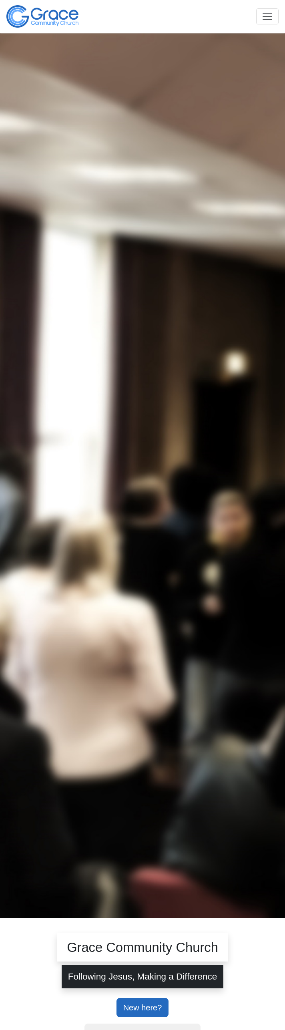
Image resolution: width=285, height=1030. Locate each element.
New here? (142, 1007)
